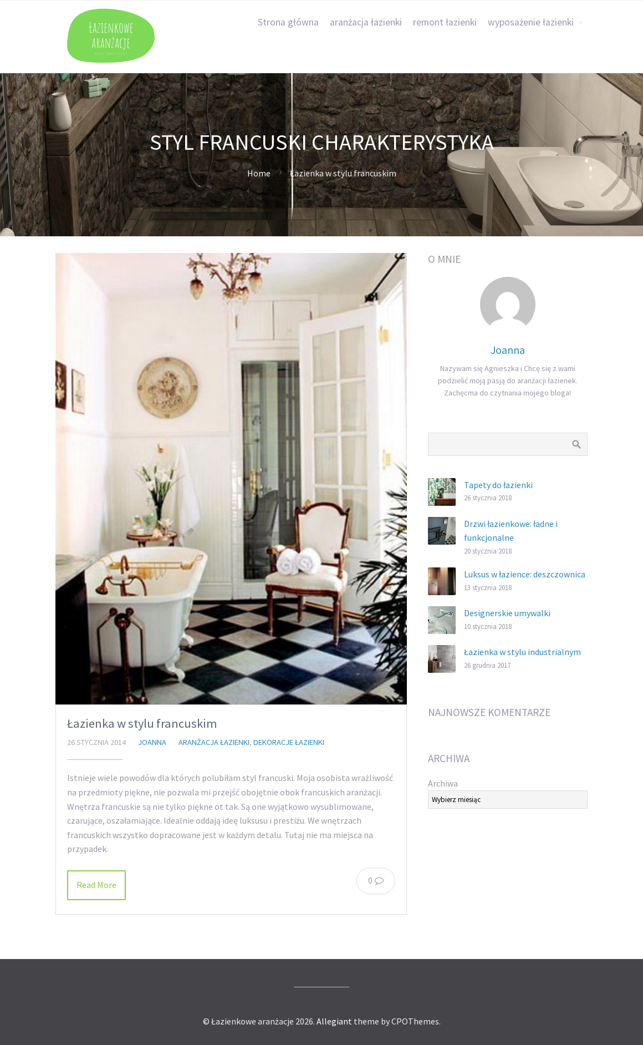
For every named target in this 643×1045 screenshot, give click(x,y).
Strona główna (288, 22)
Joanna (152, 742)
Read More (96, 884)
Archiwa (443, 783)
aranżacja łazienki (366, 22)
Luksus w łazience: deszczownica (524, 574)
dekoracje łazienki (288, 742)
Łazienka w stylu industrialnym (522, 651)
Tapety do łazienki (498, 484)
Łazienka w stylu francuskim (142, 723)
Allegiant (334, 1021)
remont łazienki (445, 22)
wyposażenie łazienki (531, 22)
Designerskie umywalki (507, 612)
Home (259, 173)
